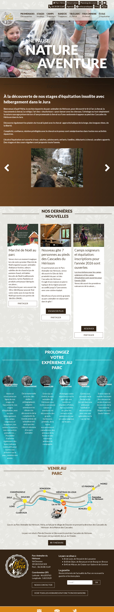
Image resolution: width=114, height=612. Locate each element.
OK (96, 551)
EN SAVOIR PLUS (55, 300)
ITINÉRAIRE (57, 511)
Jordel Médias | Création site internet (61, 593)
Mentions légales (103, 593)
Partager (23, 293)
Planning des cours (88, 3)
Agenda (70, 6)
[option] (57, 171)
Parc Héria (59, 3)
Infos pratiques (84, 6)
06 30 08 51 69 (56, 6)
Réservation (72, 3)
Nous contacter (43, 553)
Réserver (89, 318)
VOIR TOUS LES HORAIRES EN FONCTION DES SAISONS (60, 562)
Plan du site (93, 593)
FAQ (97, 6)
